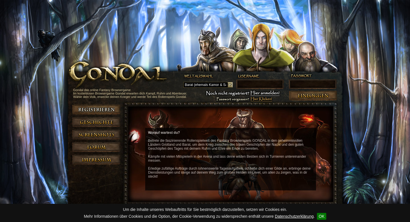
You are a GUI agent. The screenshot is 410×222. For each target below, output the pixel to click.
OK (321, 216)
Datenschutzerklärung (294, 216)
